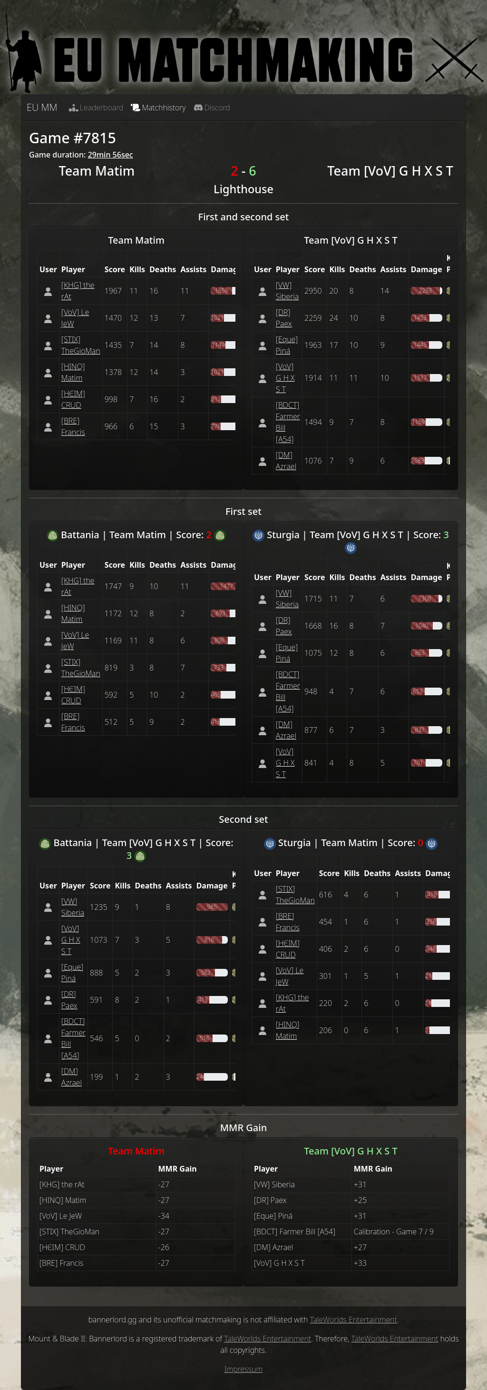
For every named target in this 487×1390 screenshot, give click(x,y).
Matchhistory (158, 107)
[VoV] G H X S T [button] (285, 377)
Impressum (243, 1369)
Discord (212, 107)
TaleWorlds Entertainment (353, 1319)
